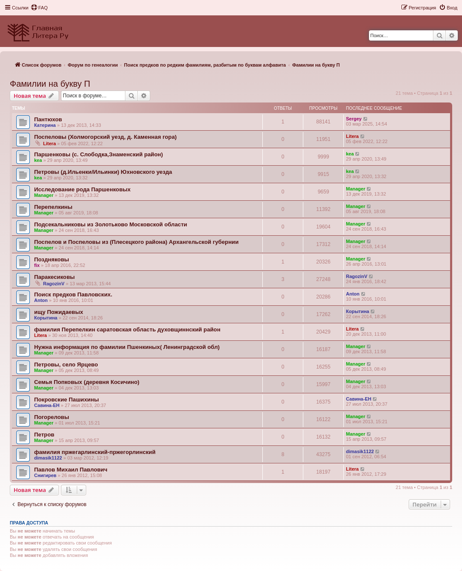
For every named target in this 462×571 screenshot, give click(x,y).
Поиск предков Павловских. (73, 294)
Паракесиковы (54, 277)
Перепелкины (53, 207)
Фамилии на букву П (50, 83)
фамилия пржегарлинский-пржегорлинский (95, 452)
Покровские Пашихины (66, 399)
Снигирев (45, 475)
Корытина (45, 317)
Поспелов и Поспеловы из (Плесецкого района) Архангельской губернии (136, 242)
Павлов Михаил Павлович (71, 469)
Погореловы (51, 417)
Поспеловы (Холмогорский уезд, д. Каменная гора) (105, 137)
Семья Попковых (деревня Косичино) (86, 382)
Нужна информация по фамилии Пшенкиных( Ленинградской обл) (127, 347)
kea (38, 160)
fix (37, 265)
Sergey (354, 118)
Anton (41, 300)
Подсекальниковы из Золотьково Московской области (110, 224)
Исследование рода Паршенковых (82, 189)
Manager (43, 195)
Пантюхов (48, 119)
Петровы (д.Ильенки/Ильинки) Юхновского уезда (103, 172)
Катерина (45, 125)
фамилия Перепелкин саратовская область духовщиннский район (127, 329)
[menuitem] (39, 8)
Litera (49, 143)
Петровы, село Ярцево (66, 364)
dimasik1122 (48, 457)
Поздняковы (51, 259)
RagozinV (53, 283)
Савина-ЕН (46, 405)
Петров (44, 434)
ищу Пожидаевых (58, 312)
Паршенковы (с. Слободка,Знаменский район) (98, 154)
